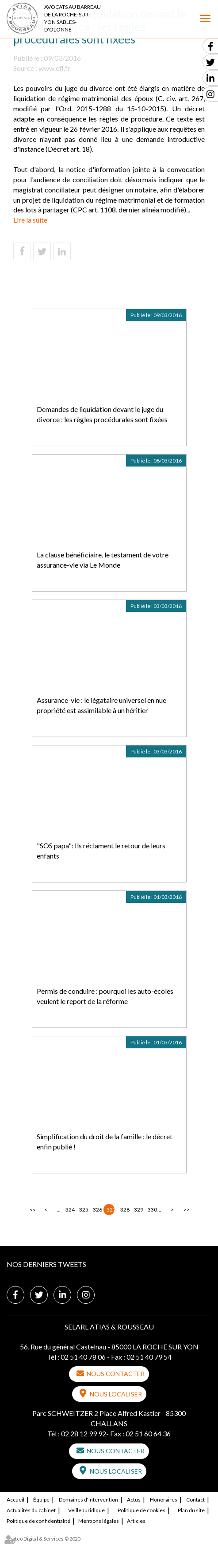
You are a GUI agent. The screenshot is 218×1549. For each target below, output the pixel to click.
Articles (136, 1521)
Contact (195, 1499)
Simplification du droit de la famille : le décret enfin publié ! (104, 1141)
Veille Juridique (86, 1510)
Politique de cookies (141, 1510)
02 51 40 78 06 (83, 1357)
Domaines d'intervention (88, 1499)
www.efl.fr (54, 68)
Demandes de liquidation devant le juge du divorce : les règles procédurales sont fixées (102, 414)
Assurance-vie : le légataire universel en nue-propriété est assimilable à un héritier (103, 705)
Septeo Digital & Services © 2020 (43, 1538)
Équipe (41, 1499)
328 (124, 1209)
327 (111, 1209)
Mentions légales (98, 1521)
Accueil (15, 1499)
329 (138, 1209)
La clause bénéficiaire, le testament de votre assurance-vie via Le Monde (102, 559)
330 (152, 1209)
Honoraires (163, 1499)
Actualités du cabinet (31, 1510)
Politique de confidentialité (38, 1521)
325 (83, 1209)
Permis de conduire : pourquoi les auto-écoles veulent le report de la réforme (105, 996)
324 (69, 1209)
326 (97, 1209)
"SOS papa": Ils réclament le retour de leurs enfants (101, 850)
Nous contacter (116, 1373)
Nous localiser (116, 1394)
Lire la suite (30, 220)
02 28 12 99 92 (83, 1433)
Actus (134, 1499)
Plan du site (191, 1510)
